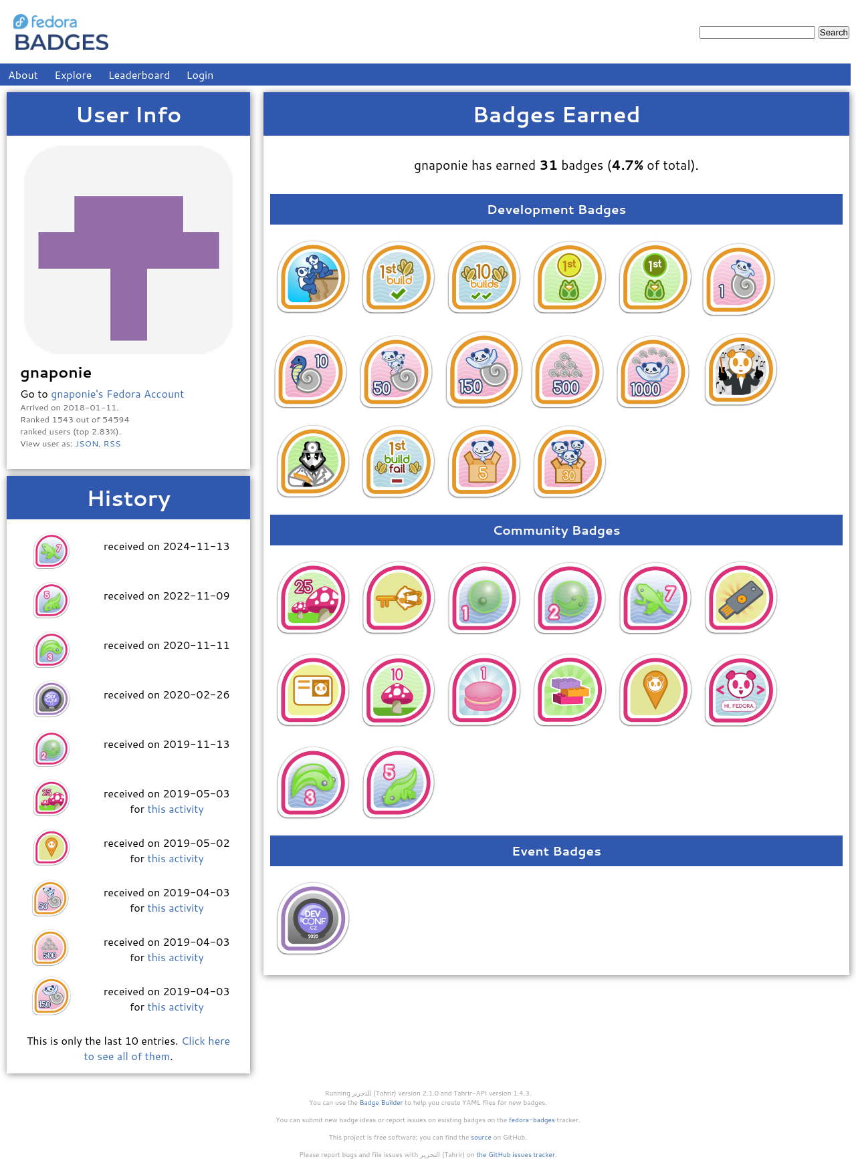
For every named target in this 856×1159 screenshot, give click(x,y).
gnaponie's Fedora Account (117, 393)
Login (200, 74)
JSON (86, 443)
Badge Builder (381, 1102)
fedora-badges (532, 1119)
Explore (73, 74)
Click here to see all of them (157, 1048)
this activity (175, 808)
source (481, 1137)
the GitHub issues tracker (515, 1154)
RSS (112, 443)
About (23, 74)
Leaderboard (139, 74)
